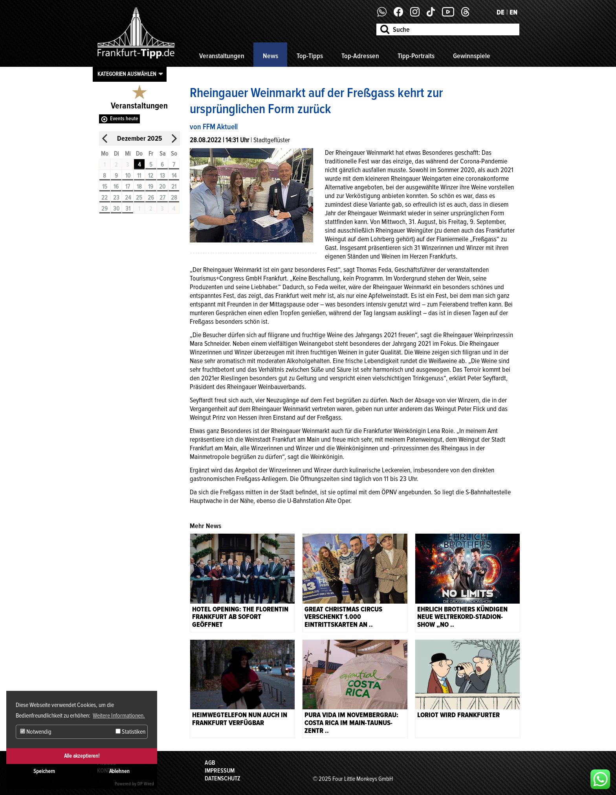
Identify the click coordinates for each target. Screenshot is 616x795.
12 (150, 176)
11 (139, 176)
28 (174, 198)
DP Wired (146, 784)
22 (104, 198)
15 (104, 187)
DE (500, 12)
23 (116, 198)
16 (116, 187)
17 (127, 187)
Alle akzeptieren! (81, 756)
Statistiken (130, 732)
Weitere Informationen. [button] (119, 716)
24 (128, 198)
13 (162, 176)
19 (150, 187)
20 (162, 187)
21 (173, 187)
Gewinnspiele (471, 55)
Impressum (220, 771)
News (270, 55)
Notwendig (35, 732)
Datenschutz (222, 778)
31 (127, 209)
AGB (210, 763)
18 (139, 187)
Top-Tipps (310, 55)
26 (151, 198)
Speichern (44, 771)
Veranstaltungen (221, 55)
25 (139, 198)
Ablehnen (119, 771)
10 (127, 176)
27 (162, 198)
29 (104, 209)
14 (174, 176)
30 (116, 209)
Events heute (124, 118)
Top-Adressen (360, 55)
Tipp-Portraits (416, 55)
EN (513, 12)
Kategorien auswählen (126, 73)
